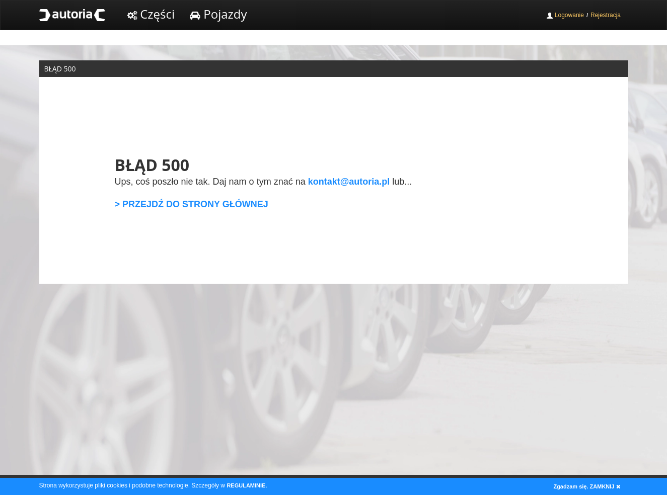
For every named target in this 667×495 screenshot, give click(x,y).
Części (151, 14)
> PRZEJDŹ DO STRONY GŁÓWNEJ (191, 204)
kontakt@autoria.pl (349, 182)
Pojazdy (218, 14)
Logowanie (565, 15)
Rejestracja (605, 15)
